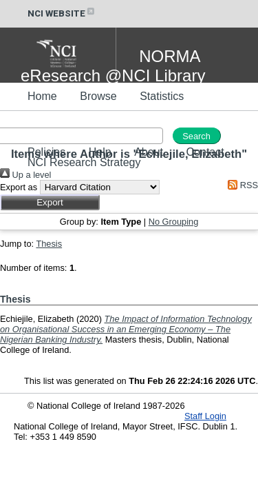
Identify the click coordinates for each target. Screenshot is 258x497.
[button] (50, 202)
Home (42, 96)
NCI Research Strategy (84, 162)
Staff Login (205, 416)
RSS (241, 185)
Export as (18, 187)
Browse (98, 96)
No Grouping (174, 221)
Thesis (49, 244)
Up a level (25, 175)
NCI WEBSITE (62, 13)
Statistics (162, 96)
